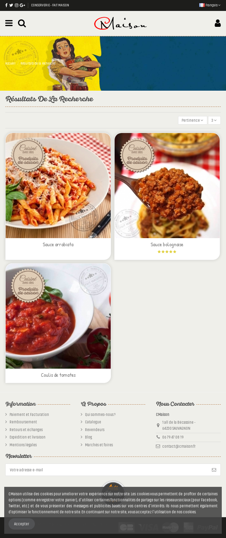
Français (210, 5)
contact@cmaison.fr (179, 446)
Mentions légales (23, 445)
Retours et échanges (26, 430)
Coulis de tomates (58, 375)
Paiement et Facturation (29, 414)
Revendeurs (94, 430)
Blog (88, 437)
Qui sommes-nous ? (100, 414)
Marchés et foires (99, 445)
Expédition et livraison (27, 437)
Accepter (21, 524)
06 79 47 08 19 (173, 437)
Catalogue (93, 422)
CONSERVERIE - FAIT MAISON (50, 5)
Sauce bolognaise (167, 244)
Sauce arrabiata (58, 244)
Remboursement (23, 422)
